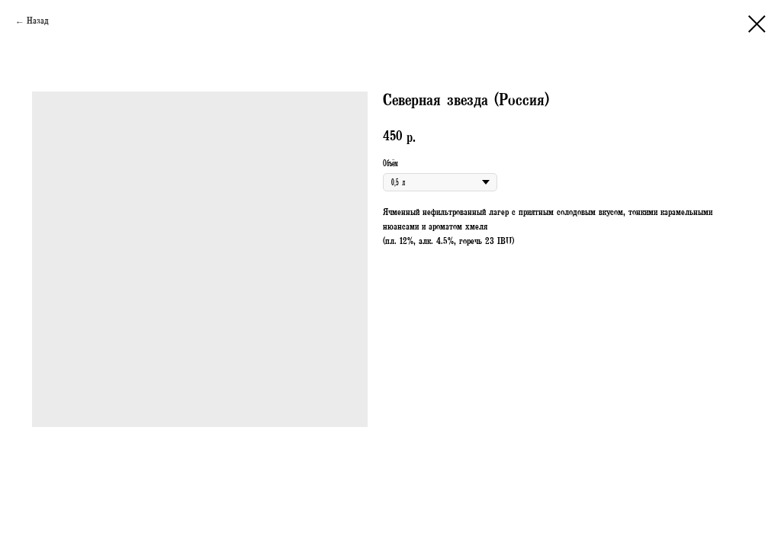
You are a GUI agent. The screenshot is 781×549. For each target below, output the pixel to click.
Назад (38, 22)
